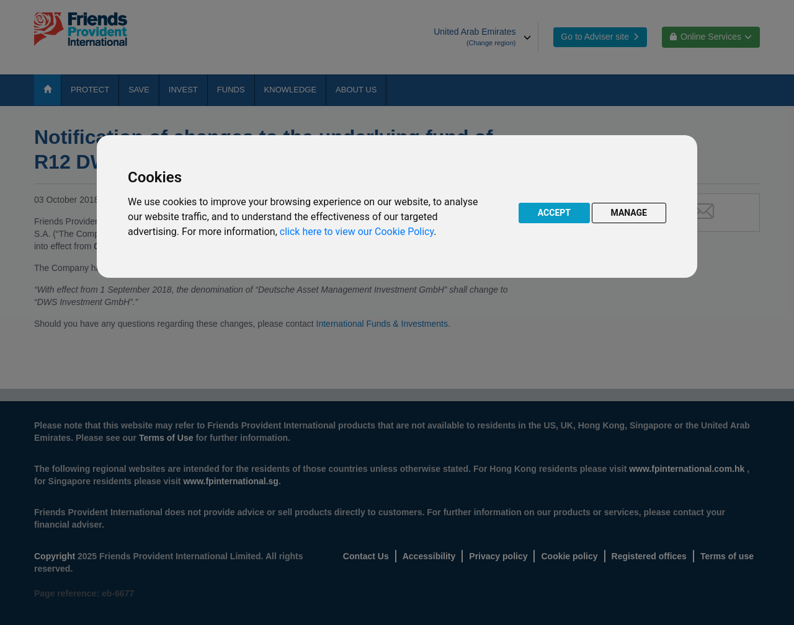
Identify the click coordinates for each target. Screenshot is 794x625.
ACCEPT (554, 213)
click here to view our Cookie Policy (357, 231)
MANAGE (629, 213)
